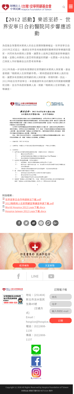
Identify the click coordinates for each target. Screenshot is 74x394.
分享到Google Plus (56, 223)
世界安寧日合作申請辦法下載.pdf (23, 199)
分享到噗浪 (48, 223)
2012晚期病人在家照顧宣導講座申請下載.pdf (29, 203)
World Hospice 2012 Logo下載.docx (25, 207)
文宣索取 (50, 265)
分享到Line (41, 223)
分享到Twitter (26, 223)
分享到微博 (33, 223)
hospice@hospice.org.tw (41, 321)
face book (21, 276)
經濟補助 (24, 265)
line (37, 276)
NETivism (44, 390)
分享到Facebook (19, 223)
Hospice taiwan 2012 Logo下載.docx (25, 211)
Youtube (53, 276)
